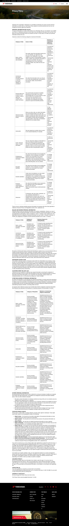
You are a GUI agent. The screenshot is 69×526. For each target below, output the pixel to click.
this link (19, 427)
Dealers (61, 3)
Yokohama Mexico (15, 498)
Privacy (47, 522)
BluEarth (43, 504)
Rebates (53, 494)
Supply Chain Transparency (41, 522)
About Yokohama (33, 494)
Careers (31, 496)
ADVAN (42, 494)
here (54, 443)
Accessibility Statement (34, 523)
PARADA (42, 502)
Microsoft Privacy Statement (43, 257)
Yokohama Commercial (16, 494)
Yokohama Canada (15, 496)
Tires (55, 3)
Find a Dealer (32, 500)
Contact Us (32, 498)
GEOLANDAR (43, 498)
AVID (42, 496)
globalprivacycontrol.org (36, 434)
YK (41, 508)
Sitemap (29, 523)
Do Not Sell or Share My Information (32, 522)
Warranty (54, 496)
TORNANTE (43, 506)
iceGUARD (43, 500)
